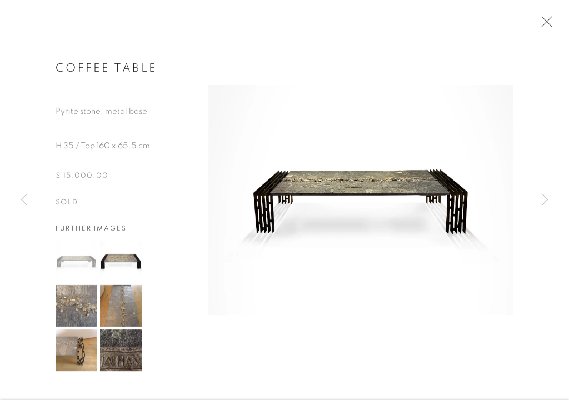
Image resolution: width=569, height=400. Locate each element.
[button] (76, 263)
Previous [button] (24, 200)
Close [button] (544, 25)
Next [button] (545, 200)
